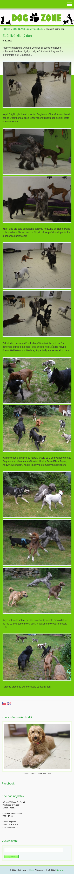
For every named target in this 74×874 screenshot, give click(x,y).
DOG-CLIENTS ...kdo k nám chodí (37, 773)
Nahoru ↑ (60, 870)
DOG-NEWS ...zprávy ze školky (27, 29)
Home (7, 29)
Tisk (31, 870)
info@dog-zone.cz (10, 827)
